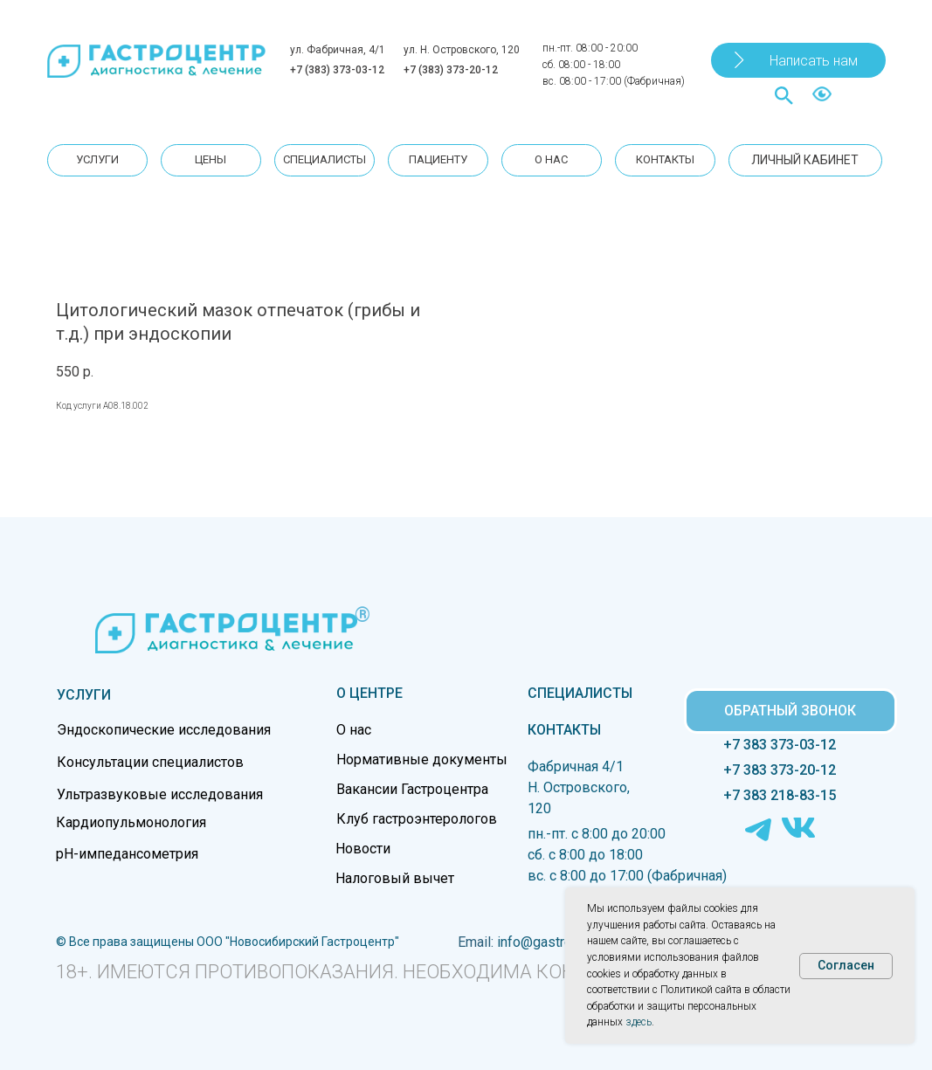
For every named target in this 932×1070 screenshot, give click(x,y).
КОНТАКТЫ (564, 729)
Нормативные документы (421, 759)
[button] (798, 60)
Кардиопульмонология (131, 822)
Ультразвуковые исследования (160, 794)
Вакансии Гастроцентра (412, 789)
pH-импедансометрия (127, 854)
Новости (362, 848)
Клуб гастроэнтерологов (416, 819)
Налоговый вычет (394, 878)
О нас (353, 729)
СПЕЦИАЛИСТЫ (580, 693)
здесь (638, 1022)
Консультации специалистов (150, 762)
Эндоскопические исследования (164, 729)
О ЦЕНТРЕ (369, 693)
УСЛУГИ (84, 695)
